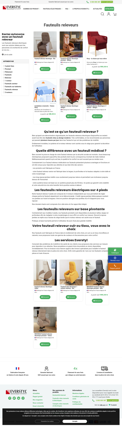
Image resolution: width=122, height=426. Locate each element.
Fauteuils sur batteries (13, 87)
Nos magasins (38, 400)
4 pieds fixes (9, 66)
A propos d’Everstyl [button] (81, 9)
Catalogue (109, 9)
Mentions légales (78, 393)
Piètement (8, 72)
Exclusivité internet (59, 395)
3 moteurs (8, 92)
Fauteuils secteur (11, 84)
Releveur (8, 78)
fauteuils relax (51, 138)
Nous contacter (38, 403)
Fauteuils (8, 75)
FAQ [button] (67, 9)
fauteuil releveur (67, 155)
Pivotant (8, 69)
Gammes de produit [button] (31, 9)
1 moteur (8, 81)
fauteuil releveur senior (45, 171)
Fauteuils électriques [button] (52, 9)
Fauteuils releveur (11, 90)
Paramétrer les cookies (47, 421)
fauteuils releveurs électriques (15, 43)
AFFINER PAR (8, 61)
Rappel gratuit (37, 396)
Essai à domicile (38, 406)
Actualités (97, 9)
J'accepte (74, 421)
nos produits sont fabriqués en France (46, 168)
